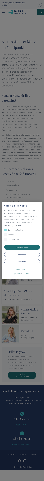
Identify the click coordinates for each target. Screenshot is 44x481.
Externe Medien (11, 239)
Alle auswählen (22, 247)
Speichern (22, 261)
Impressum (17, 273)
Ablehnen (22, 254)
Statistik (9, 234)
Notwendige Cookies (13, 230)
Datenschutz (26, 273)
